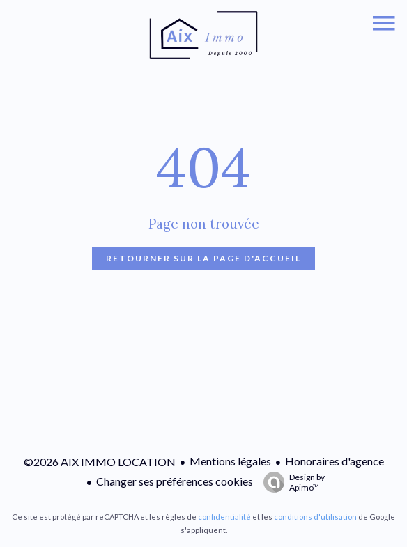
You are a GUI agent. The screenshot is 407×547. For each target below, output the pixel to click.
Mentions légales (230, 461)
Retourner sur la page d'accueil (203, 258)
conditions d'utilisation (315, 516)
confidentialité (224, 516)
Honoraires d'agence (334, 461)
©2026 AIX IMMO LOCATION (100, 461)
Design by (290, 482)
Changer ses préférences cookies (174, 481)
